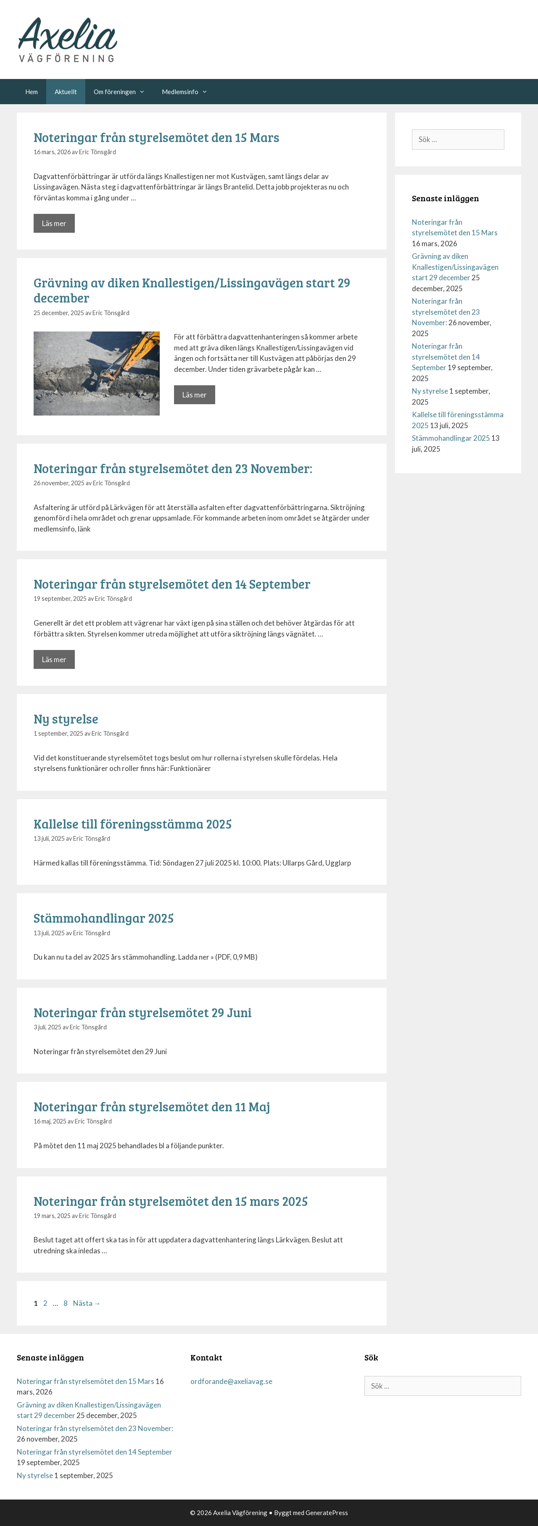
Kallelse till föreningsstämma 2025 (133, 823)
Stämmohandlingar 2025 (104, 917)
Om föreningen (123, 91)
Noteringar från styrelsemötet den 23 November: (173, 468)
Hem (31, 91)
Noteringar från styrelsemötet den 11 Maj (152, 1106)
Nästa (87, 1303)
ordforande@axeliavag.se (231, 1381)
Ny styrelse (66, 718)
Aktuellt (66, 91)
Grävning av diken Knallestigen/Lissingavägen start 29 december (192, 290)
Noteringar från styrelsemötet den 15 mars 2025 (171, 1200)
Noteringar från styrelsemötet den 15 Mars (157, 137)
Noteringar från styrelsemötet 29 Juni (143, 1012)
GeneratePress (327, 1512)
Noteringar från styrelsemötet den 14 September (172, 583)
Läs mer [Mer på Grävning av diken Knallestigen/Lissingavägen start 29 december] (194, 394)
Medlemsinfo (189, 91)
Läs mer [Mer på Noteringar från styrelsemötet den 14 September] (54, 659)
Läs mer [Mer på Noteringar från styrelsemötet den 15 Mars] (54, 223)
